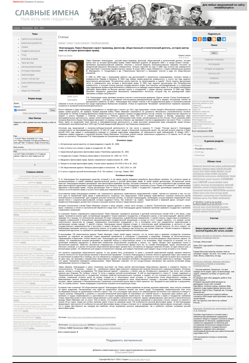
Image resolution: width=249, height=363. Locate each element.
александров (209, 195)
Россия (198, 155)
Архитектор (211, 209)
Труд (194, 109)
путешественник (217, 187)
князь (195, 182)
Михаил (220, 171)
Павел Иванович (101, 328)
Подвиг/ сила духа (200, 107)
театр (225, 182)
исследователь (217, 185)
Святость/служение (200, 101)
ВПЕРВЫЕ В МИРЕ (29, 59)
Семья (195, 105)
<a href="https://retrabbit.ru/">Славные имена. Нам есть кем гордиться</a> (31, 156)
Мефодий (100, 325)
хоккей (208, 179)
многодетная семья (212, 166)
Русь (197, 145)
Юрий (208, 207)
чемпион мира (208, 169)
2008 (202, 171)
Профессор (225, 195)
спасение (197, 209)
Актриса (218, 193)
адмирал (229, 187)
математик (230, 190)
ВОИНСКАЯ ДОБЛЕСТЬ (31, 43)
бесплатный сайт (136, 359)
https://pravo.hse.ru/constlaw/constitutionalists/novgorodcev (91, 317)
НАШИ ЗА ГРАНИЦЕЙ (30, 91)
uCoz (148, 359)
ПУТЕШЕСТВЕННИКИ (30, 71)
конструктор (198, 176)
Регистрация (27, 28)
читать (39, 182)
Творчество (197, 113)
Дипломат (205, 185)
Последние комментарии (203, 136)
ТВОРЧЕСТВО (27, 63)
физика (218, 182)
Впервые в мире (199, 111)
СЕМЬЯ (24, 47)
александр (224, 198)
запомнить (21, 110)
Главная (16, 28)
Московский (198, 190)
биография (222, 174)
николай (229, 184)
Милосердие (197, 120)
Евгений (215, 207)
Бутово (225, 204)
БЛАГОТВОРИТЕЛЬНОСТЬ (33, 83)
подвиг (214, 173)
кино (217, 195)
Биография (72, 100)
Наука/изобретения (200, 116)
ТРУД (23, 55)
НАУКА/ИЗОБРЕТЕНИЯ (31, 67)
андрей (205, 187)
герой (196, 179)
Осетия (196, 171)
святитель (219, 189)
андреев (196, 211)
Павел (215, 198)
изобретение (223, 176)
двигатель (216, 179)
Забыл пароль (29, 113)
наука (212, 193)
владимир (224, 207)
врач (207, 193)
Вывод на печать (65, 55)
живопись (197, 187)
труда (203, 209)
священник (207, 202)
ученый (228, 171)
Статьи (70, 43)
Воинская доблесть (200, 103)
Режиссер (197, 166)
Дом (210, 198)
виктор (205, 198)
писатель (207, 190)
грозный (211, 182)
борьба (202, 179)
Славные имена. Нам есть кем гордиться (31, 149)
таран (207, 171)
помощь (197, 198)
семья (196, 193)
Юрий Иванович (224, 209)
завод (203, 207)
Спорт (194, 126)
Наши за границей (200, 128)
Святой (202, 181)
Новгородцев (115, 328)
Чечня (233, 176)
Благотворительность (201, 124)
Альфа (211, 211)
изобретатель (210, 176)
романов (204, 211)
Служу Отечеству (82, 43)
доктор (202, 193)
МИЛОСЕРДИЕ (27, 75)
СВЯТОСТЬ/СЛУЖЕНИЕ (31, 39)
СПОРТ (24, 87)
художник (227, 178)
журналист (198, 195)
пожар (213, 171)
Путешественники (200, 118)
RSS (42, 28)
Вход (36, 28)
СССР (197, 152)
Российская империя (100, 43)
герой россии (224, 168)
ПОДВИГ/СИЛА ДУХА (30, 51)
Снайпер (196, 185)
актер (225, 193)
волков (217, 211)
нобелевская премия (202, 174)
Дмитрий (196, 207)
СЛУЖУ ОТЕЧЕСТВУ (30, 79)
